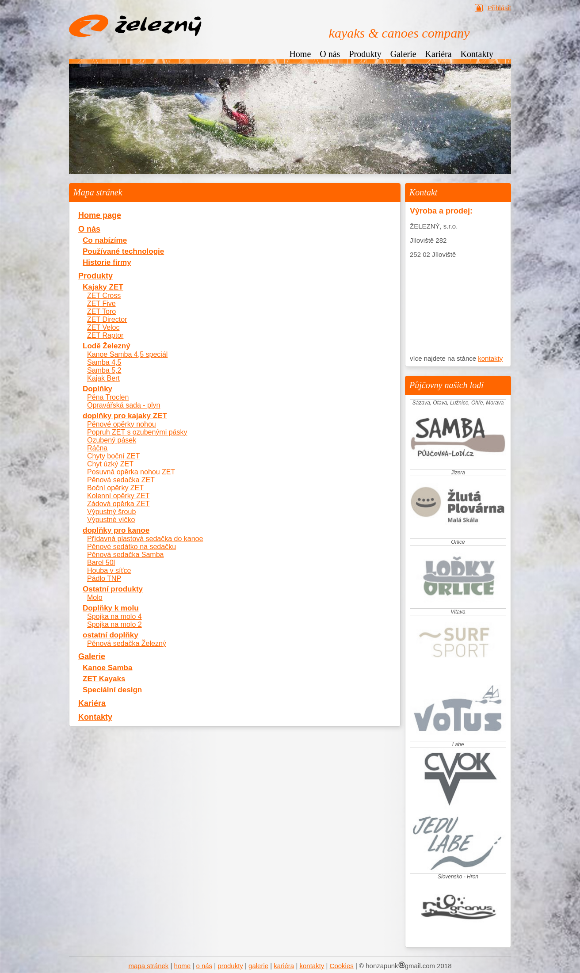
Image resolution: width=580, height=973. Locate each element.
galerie (258, 965)
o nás (204, 965)
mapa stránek (148, 965)
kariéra (284, 965)
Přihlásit (499, 7)
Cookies (342, 965)
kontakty (490, 358)
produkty (230, 965)
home (182, 965)
